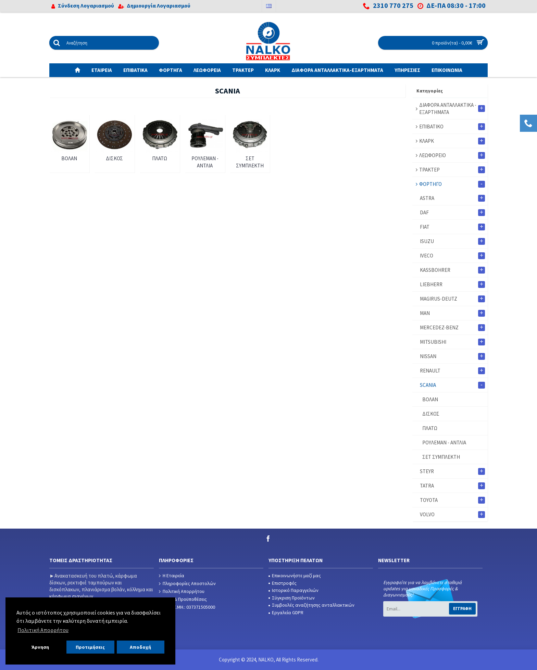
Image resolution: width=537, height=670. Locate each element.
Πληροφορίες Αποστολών (187, 583)
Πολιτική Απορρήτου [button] (42, 630)
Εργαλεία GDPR (285, 612)
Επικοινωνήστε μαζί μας (294, 575)
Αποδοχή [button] (140, 647)
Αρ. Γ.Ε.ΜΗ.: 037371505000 (187, 607)
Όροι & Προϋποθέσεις (183, 599)
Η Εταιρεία (171, 575)
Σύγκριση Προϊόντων (291, 598)
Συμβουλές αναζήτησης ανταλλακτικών (311, 605)
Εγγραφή (462, 608)
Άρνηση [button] (40, 647)
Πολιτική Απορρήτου (181, 591)
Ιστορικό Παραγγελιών (293, 590)
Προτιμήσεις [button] (90, 647)
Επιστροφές (282, 583)
